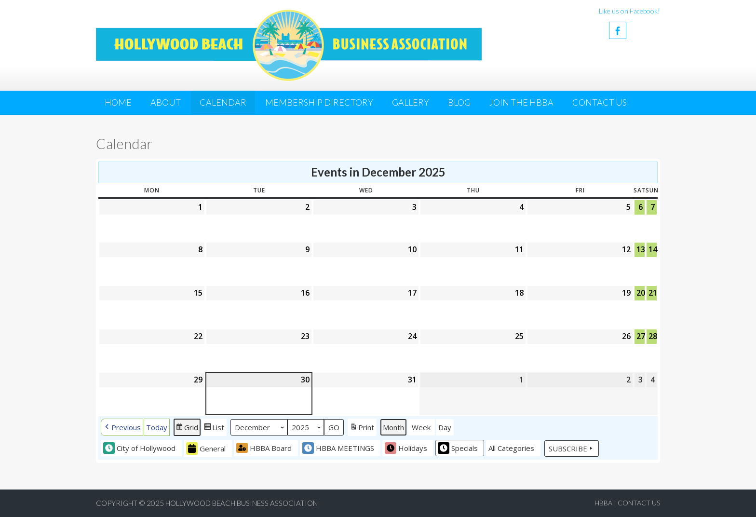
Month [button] (393, 427)
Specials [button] (458, 448)
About (165, 102)
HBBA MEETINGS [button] (338, 448)
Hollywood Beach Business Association (241, 503)
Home (118, 102)
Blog (459, 102)
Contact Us (599, 102)
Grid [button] (187, 428)
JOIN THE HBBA (521, 102)
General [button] (206, 448)
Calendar (223, 102)
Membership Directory (319, 102)
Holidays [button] (406, 448)
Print (362, 428)
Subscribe (571, 448)
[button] (122, 427)
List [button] (213, 428)
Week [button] (421, 427)
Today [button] (156, 427)
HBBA (603, 503)
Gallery (410, 102)
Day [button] (444, 427)
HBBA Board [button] (264, 448)
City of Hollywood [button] (139, 448)
